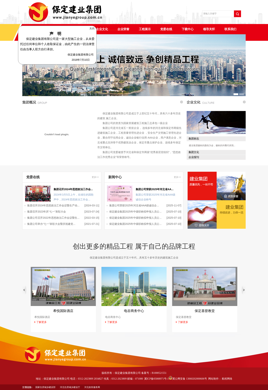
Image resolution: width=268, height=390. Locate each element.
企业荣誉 (123, 29)
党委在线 (166, 29)
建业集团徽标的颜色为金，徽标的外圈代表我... (212, 145)
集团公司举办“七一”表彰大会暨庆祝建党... (51, 223)
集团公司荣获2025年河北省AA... (154, 189)
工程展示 (145, 29)
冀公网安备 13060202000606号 (188, 378)
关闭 (92, 27)
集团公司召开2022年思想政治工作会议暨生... (53, 217)
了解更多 (41, 322)
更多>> (95, 177)
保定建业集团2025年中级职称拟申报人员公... (135, 211)
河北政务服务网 (92, 387)
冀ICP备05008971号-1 (156, 378)
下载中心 (188, 29)
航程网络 (227, 378)
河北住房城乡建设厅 (70, 387)
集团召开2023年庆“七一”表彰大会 (46, 211)
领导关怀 (209, 29)
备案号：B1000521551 (153, 373)
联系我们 (230, 29)
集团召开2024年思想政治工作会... (73, 189)
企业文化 (102, 29)
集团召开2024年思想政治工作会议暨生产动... (53, 205)
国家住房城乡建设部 (45, 387)
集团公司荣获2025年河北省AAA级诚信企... (134, 205)
